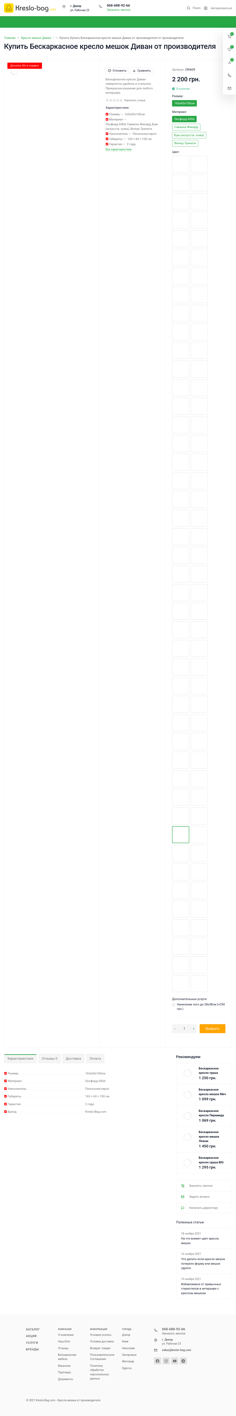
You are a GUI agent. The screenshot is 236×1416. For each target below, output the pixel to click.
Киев (125, 1341)
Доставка (73, 1058)
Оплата (95, 1058)
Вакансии (64, 1365)
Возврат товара (100, 1348)
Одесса (126, 1368)
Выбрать (212, 1029)
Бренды (32, 1349)
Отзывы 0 (49, 1058)
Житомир (128, 1361)
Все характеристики (119, 149)
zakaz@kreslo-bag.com (176, 1350)
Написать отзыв (134, 100)
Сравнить (141, 70)
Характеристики (20, 1058)
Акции (31, 1336)
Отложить (117, 70)
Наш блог (64, 1341)
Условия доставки (102, 1341)
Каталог (33, 1329)
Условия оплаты (101, 1334)
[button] (229, 36)
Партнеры (64, 1372)
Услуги (32, 1342)
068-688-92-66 (118, 5)
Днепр (126, 1334)
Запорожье (129, 1354)
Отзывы (63, 1348)
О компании (66, 1334)
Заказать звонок (118, 10)
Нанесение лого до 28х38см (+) (201, 1007)
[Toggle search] (194, 8)
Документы (65, 1379)
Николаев (128, 1348)
